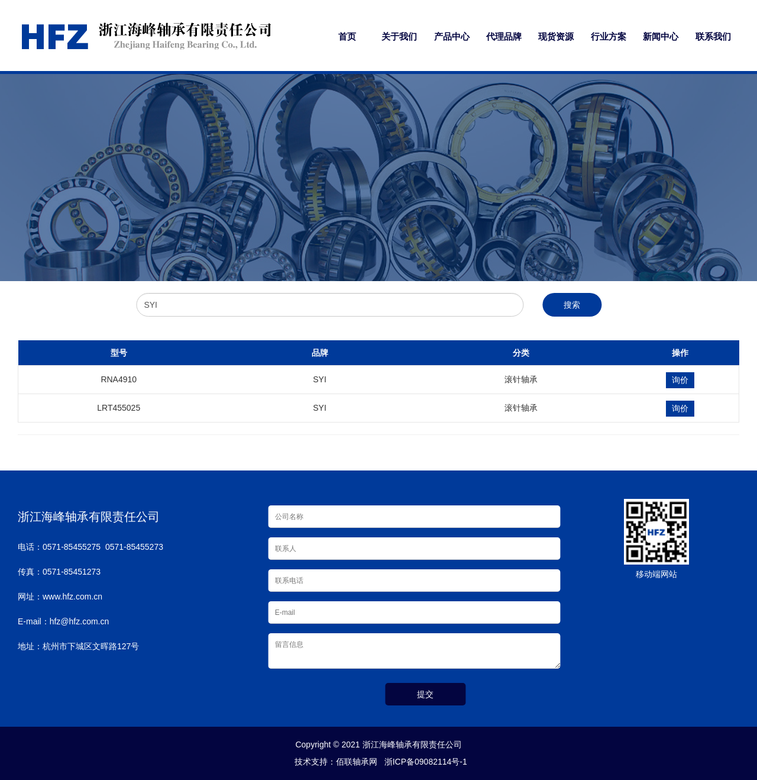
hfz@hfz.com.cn (79, 621)
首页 (347, 36)
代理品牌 (504, 36)
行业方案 (608, 36)
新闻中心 (660, 36)
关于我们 (399, 36)
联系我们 (713, 36)
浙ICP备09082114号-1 (423, 761)
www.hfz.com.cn (72, 596)
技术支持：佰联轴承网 (333, 761)
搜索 (572, 305)
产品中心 (452, 36)
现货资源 (556, 36)
